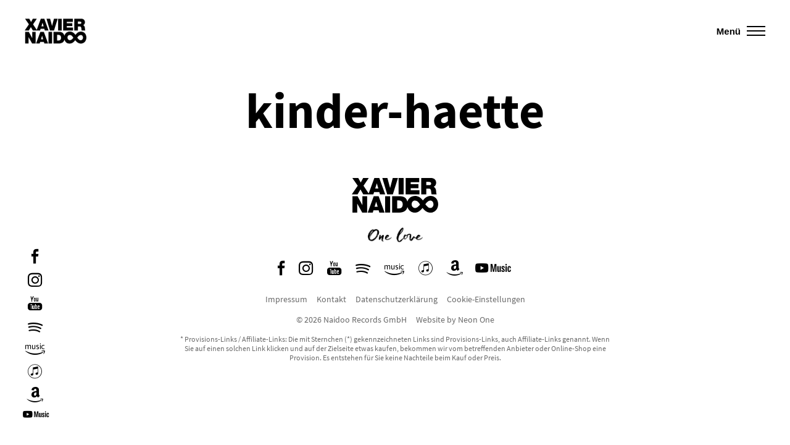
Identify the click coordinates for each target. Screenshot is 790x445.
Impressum (286, 299)
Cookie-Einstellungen (486, 299)
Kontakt (331, 299)
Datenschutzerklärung (397, 299)
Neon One (476, 319)
